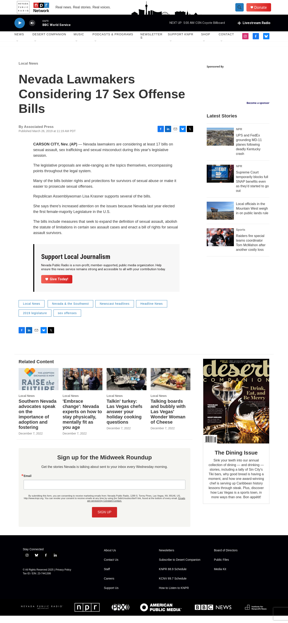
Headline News (151, 311)
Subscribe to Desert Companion (179, 567)
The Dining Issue (236, 460)
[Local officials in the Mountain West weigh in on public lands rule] (220, 218)
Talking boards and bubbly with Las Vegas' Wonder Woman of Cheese (168, 419)
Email (27, 483)
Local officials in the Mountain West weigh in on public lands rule (252, 215)
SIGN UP (104, 519)
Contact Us (111, 567)
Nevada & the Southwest (70, 311)
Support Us (111, 595)
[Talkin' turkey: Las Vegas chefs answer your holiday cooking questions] (127, 386)
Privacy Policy (63, 577)
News (19, 41)
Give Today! (56, 286)
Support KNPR (180, 41)
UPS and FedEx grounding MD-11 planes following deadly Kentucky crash (249, 152)
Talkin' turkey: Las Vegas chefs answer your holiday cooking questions (124, 419)
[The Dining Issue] (236, 408)
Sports (240, 237)
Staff (107, 576)
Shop (205, 41)
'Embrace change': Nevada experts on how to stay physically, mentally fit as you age (82, 421)
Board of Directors (226, 557)
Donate (262, 11)
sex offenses (67, 320)
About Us (110, 557)
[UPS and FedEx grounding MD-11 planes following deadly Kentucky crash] (220, 144)
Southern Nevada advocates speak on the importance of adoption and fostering (37, 421)
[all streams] (254, 30)
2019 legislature (35, 320)
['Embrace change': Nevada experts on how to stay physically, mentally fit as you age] (83, 386)
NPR (239, 136)
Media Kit (220, 576)
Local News (28, 71)
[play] (19, 30)
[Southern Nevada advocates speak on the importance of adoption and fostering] (39, 386)
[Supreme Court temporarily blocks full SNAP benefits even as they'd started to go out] (220, 181)
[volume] (32, 30)
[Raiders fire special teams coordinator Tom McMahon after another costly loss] (220, 245)
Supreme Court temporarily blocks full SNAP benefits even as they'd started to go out (252, 189)
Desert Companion (49, 41)
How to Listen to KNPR (174, 595)
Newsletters (151, 43)
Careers (109, 585)
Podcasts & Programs (113, 41)
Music (79, 41)
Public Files (221, 567)
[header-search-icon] (242, 11)
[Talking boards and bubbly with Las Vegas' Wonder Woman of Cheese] (171, 386)
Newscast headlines (115, 311)
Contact (226, 41)
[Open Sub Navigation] (17, 48)
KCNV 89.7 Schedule (172, 585)
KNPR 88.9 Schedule (172, 576)
